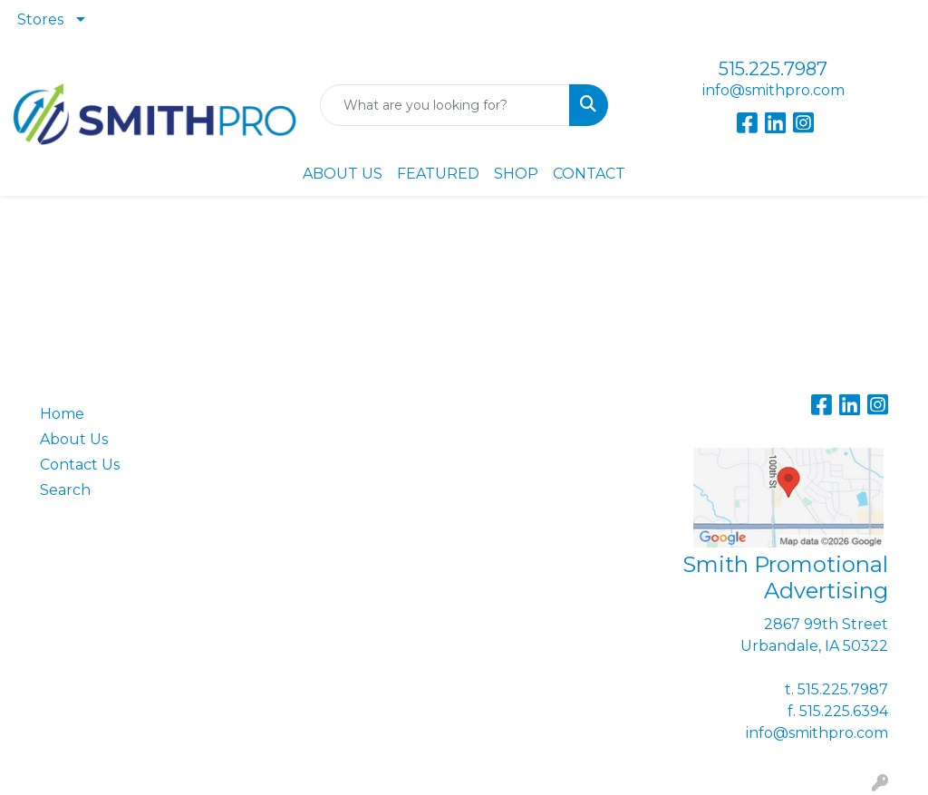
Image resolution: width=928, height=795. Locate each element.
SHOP (516, 173)
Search (65, 490)
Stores (40, 19)
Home (62, 413)
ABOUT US (342, 173)
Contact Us (80, 464)
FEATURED (438, 173)
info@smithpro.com (773, 90)
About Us (74, 439)
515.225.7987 (773, 69)
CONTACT (589, 173)
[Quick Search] (444, 105)
